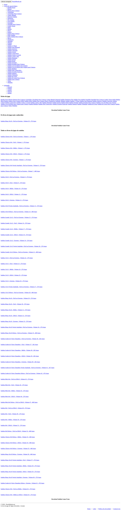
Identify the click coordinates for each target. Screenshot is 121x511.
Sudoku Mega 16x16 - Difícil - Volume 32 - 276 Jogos (15, 315)
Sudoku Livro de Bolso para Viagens (17, 65)
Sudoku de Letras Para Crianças (16, 78)
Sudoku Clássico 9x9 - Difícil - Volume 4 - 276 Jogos (15, 154)
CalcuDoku (10, 12)
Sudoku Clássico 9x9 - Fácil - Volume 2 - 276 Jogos (15, 142)
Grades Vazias (11, 26)
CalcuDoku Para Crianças (14, 13)
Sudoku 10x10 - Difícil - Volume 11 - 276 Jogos (14, 194)
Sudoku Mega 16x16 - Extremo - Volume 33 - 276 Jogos (16, 321)
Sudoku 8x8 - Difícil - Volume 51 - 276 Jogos (13, 425)
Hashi (9, 27)
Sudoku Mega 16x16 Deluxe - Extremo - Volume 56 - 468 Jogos (18, 454)
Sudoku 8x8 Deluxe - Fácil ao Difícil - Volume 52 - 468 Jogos (18, 431)
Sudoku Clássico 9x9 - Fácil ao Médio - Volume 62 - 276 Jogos (18, 489)
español (9, 90)
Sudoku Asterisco (12, 49)
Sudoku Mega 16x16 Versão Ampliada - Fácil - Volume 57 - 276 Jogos (20, 460)
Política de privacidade (104, 509)
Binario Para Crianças (13, 10)
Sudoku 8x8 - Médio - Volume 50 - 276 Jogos (13, 419)
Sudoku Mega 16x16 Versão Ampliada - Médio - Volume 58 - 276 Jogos (20, 466)
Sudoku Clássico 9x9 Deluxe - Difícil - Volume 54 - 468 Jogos (18, 442)
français (9, 91)
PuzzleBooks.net (16, 1)
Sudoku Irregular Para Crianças (16, 64)
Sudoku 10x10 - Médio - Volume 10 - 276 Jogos (14, 188)
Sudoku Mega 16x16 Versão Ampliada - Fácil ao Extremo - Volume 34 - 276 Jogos (23, 327)
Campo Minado (11, 15)
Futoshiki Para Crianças (14, 24)
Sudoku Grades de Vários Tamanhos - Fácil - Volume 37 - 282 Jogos (19, 344)
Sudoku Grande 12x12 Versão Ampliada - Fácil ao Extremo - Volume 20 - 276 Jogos (24, 246)
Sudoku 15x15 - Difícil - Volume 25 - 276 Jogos (14, 275)
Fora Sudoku (10, 21)
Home (5, 4)
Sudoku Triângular (12, 75)
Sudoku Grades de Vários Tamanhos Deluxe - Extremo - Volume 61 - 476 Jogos (22, 483)
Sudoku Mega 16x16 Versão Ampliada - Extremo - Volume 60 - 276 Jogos (21, 477)
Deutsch (9, 87)
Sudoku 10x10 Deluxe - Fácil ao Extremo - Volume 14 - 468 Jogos (19, 211)
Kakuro (9, 32)
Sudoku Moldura (12, 68)
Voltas (9, 81)
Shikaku (9, 42)
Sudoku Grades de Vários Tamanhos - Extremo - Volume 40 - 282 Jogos (20, 362)
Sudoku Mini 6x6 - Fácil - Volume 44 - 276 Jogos (14, 385)
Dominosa (10, 18)
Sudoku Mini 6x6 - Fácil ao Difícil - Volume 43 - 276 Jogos (17, 379)
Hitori (9, 30)
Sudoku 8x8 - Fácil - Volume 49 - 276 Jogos (13, 414)
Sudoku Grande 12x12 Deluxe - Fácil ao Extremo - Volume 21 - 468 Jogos (21, 252)
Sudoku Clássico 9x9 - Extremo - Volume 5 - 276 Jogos (16, 159)
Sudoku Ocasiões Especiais (14, 72)
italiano (9, 93)
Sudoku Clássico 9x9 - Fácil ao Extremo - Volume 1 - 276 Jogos (18, 136)
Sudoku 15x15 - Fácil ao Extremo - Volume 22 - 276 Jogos (17, 258)
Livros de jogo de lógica (10, 6)
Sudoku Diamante (12, 58)
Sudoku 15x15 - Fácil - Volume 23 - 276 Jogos (13, 263)
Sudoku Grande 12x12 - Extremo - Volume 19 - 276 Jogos (16, 240)
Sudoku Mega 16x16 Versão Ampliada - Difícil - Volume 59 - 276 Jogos (20, 471)
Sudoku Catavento (12, 50)
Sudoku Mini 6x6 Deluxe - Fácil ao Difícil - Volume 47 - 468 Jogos (19, 402)
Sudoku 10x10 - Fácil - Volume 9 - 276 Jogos (13, 183)
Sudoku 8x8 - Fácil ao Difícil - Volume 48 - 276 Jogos (15, 408)
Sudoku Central (11, 52)
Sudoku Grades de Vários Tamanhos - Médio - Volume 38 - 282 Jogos (20, 350)
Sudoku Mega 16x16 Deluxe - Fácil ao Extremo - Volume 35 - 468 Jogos (20, 333)
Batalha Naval (11, 7)
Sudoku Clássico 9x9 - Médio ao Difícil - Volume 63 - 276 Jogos (18, 494)
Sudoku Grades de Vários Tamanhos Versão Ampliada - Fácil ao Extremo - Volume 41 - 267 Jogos (27, 367)
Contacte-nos (116, 509)
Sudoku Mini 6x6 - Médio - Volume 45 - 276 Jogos (15, 390)
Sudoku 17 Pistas (12, 46)
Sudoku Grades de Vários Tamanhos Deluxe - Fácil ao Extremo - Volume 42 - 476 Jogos (25, 373)
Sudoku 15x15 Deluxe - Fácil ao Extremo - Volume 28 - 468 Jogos (19, 292)
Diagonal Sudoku (12, 17)
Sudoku (9, 44)
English (9, 88)
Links (94, 509)
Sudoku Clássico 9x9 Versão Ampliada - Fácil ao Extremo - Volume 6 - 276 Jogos (23, 165)
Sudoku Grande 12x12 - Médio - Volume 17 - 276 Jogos (16, 229)
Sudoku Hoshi (11, 61)
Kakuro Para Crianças (13, 33)
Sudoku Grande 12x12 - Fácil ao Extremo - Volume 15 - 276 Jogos (19, 217)
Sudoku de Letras (12, 76)
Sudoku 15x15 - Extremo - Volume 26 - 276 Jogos (14, 281)
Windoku (10, 82)
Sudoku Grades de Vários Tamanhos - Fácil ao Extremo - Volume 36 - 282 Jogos (23, 338)
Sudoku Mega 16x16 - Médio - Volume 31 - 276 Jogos (15, 310)
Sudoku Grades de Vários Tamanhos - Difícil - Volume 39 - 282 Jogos (20, 356)
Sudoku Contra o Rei (13, 56)
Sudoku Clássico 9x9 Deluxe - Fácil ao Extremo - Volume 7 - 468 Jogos (20, 171)
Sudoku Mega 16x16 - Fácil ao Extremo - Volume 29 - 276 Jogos (18, 121)
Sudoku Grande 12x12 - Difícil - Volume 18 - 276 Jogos (16, 234)
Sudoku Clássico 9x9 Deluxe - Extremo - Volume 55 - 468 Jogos (18, 448)
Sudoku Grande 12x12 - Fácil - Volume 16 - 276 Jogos (15, 223)
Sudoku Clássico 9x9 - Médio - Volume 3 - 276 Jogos (15, 148)
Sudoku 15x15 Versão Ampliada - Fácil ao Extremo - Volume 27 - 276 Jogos (21, 286)
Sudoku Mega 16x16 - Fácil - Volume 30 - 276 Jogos (15, 304)
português (6, 85)
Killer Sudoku (11, 35)
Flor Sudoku (10, 20)
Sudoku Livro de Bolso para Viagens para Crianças (21, 67)
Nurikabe (10, 41)
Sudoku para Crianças (13, 79)
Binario (9, 9)
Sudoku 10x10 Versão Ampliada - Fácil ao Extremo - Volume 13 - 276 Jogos (21, 206)
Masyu (9, 38)
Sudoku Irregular (12, 62)
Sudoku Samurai (12, 73)
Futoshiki (10, 23)
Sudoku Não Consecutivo (14, 70)
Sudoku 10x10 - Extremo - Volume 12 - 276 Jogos (14, 200)
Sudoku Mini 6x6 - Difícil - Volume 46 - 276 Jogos (15, 396)
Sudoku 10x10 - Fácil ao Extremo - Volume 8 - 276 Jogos (16, 177)
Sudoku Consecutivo (13, 53)
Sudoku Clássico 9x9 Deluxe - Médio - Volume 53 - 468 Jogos (18, 437)
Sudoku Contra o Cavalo (14, 55)
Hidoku (9, 29)
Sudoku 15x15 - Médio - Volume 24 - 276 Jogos (14, 269)
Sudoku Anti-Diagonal (13, 47)
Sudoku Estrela (11, 59)
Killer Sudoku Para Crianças (15, 36)
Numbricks (10, 39)
